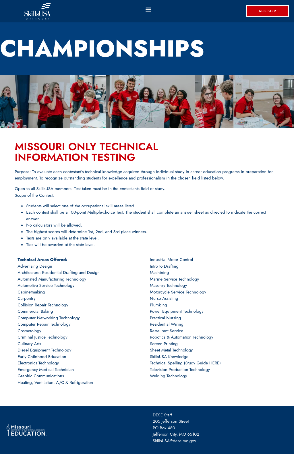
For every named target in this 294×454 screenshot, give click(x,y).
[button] (148, 9)
